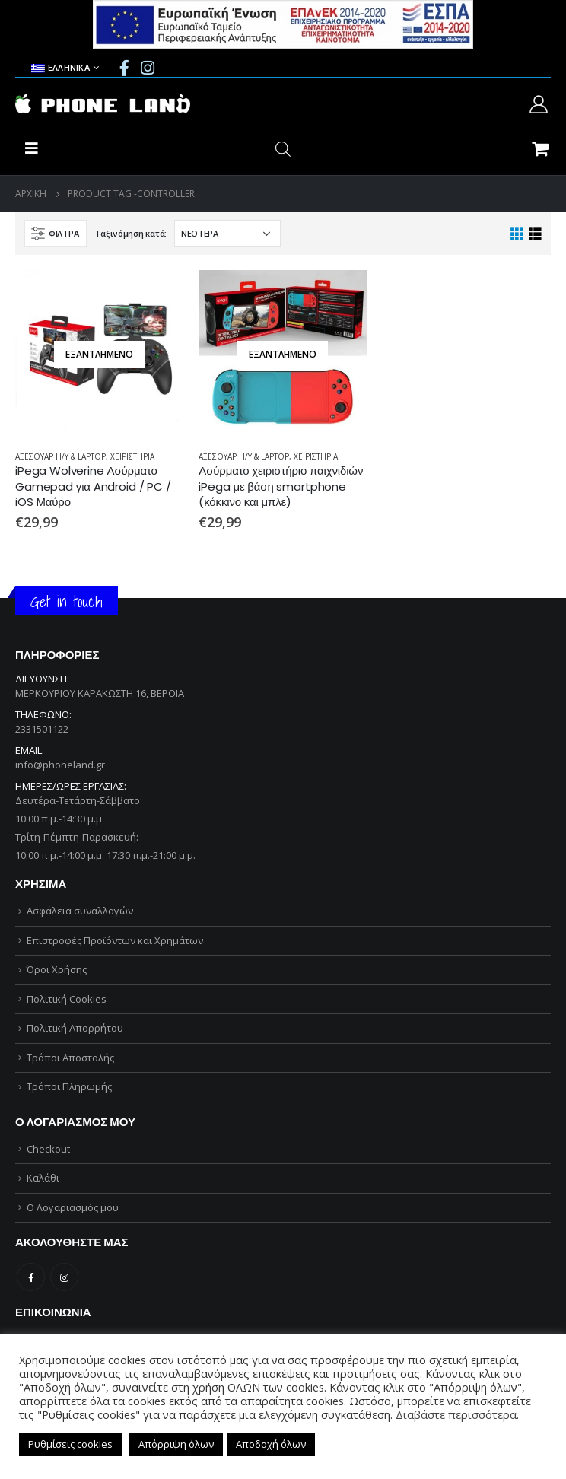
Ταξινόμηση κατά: (130, 233)
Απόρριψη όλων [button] (176, 1444)
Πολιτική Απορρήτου (75, 1028)
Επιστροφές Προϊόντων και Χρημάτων (115, 940)
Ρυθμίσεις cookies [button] (70, 1444)
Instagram (64, 1277)
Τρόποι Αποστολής (70, 1057)
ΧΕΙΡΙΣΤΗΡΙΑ (132, 456)
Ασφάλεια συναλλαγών (80, 911)
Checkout (48, 1149)
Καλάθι (43, 1178)
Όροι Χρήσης (57, 969)
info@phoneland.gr (60, 764)
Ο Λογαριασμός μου (73, 1207)
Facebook (31, 1277)
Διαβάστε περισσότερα (456, 1414)
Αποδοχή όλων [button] (271, 1444)
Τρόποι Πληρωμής (69, 1086)
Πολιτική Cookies (67, 999)
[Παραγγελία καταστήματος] (227, 233)
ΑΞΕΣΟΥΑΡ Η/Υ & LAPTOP (60, 456)
